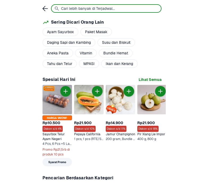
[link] (150, 80)
